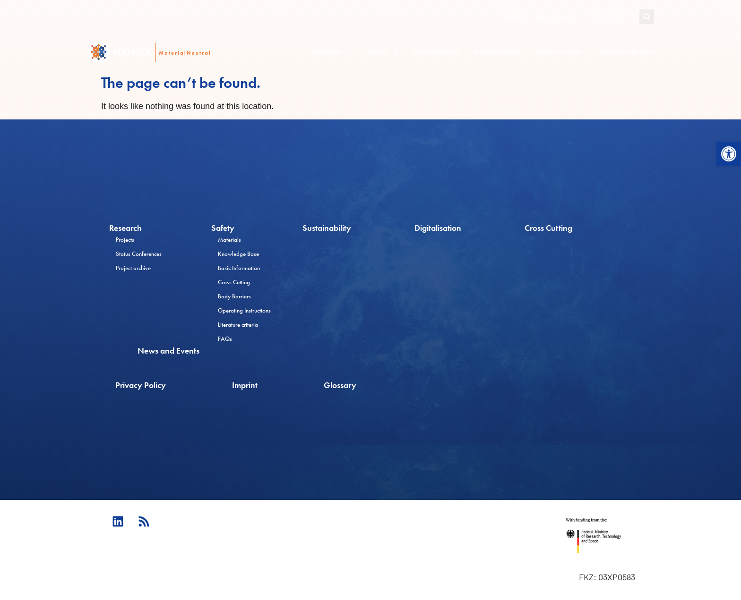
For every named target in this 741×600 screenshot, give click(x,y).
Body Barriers (234, 296)
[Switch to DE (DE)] (616, 16)
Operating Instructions (244, 310)
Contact (565, 16)
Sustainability (436, 52)
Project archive (133, 268)
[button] (728, 154)
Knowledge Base (238, 254)
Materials (229, 240)
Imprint (245, 385)
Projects (125, 240)
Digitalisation (497, 52)
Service (515, 16)
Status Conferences (139, 254)
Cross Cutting (559, 52)
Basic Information (239, 268)
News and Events (625, 52)
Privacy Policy (140, 385)
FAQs (539, 16)
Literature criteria (238, 325)
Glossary (340, 385)
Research (332, 52)
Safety (383, 52)
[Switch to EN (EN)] (597, 16)
